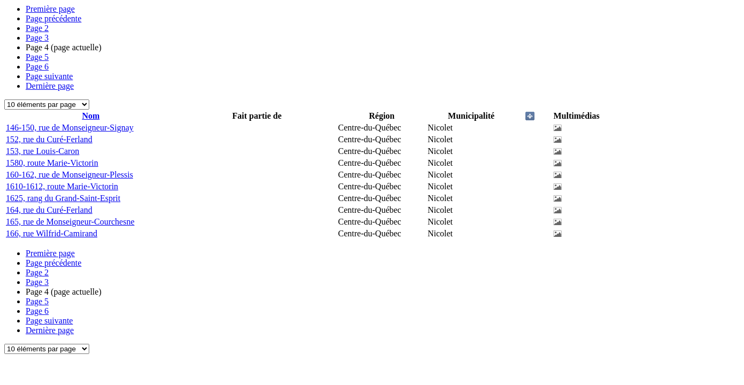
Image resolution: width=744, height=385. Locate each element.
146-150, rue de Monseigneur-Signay (70, 127)
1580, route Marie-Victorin (52, 162)
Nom (90, 115)
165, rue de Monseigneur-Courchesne (70, 221)
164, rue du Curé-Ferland (49, 209)
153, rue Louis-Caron (42, 151)
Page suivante (49, 76)
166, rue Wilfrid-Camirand (51, 233)
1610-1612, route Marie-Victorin (62, 186)
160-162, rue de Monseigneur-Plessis (69, 174)
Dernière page (50, 85)
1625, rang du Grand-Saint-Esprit (63, 198)
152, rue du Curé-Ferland (49, 139)
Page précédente (53, 18)
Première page (50, 8)
